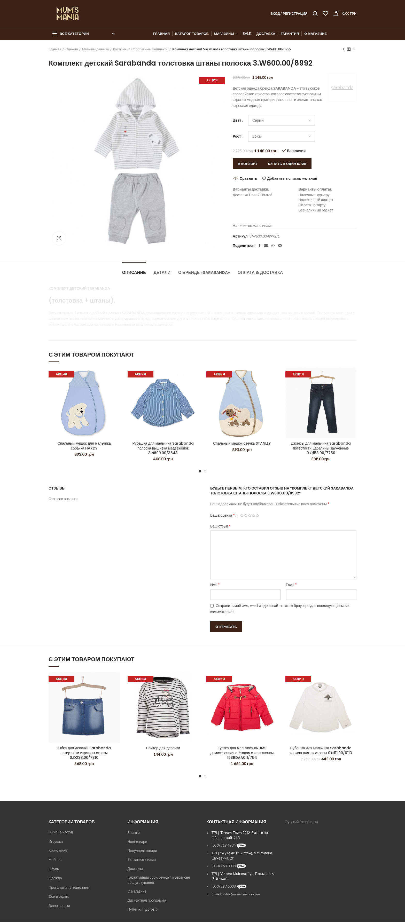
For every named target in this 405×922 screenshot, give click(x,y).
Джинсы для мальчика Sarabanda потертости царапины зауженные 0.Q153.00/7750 (321, 448)
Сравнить (248, 178)
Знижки (134, 832)
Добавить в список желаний (292, 178)
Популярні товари (142, 850)
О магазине (137, 891)
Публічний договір (143, 909)
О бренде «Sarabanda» (204, 272)
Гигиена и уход (61, 832)
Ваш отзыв (220, 525)
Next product (353, 49)
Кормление (58, 850)
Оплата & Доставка (260, 272)
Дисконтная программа (147, 900)
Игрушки (56, 841)
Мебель (55, 859)
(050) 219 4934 (224, 845)
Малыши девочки (95, 49)
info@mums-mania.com (241, 894)
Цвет (237, 120)
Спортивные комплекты (149, 49)
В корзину (248, 164)
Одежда (71, 49)
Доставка (135, 868)
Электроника (59, 905)
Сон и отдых (59, 896)
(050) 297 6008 (224, 886)
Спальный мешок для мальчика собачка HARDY (84, 445)
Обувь (54, 869)
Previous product (343, 49)
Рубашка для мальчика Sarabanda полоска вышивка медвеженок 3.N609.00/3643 (163, 448)
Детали (162, 272)
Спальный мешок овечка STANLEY (242, 443)
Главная (55, 49)
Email (291, 584)
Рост (237, 136)
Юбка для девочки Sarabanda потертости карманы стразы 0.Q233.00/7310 (84, 753)
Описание (134, 272)
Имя (215, 584)
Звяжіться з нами (142, 859)
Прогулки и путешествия (69, 887)
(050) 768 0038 (224, 866)
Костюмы (120, 49)
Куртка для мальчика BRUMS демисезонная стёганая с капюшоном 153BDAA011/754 (242, 753)
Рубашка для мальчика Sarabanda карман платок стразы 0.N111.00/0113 (321, 750)
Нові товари (137, 841)
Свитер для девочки (163, 748)
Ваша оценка (222, 515)
